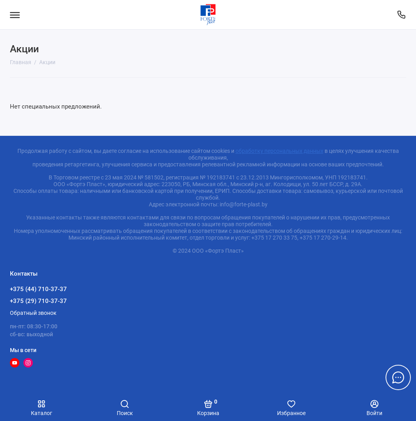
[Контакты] (401, 14)
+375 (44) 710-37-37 (38, 289)
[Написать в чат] (398, 377)
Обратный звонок (33, 313)
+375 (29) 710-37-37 (38, 301)
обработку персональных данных (279, 151)
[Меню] (15, 14)
